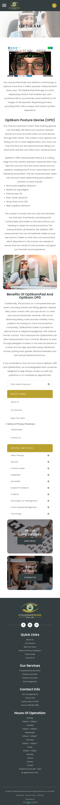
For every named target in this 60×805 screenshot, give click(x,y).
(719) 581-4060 (33, 705)
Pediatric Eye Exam (29, 674)
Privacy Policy (31, 795)
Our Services (16, 410)
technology (16, 513)
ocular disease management (24, 507)
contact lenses (18, 468)
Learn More (30, 541)
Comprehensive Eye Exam (30, 670)
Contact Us (16, 437)
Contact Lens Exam (30, 678)
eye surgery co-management (24, 500)
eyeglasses (15, 475)
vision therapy (17, 455)
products (15, 494)
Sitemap (40, 795)
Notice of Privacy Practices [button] (21, 424)
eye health (15, 481)
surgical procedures (20, 487)
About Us (15, 402)
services (14, 462)
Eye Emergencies (30, 681)
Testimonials (16, 429)
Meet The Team (18, 418)
